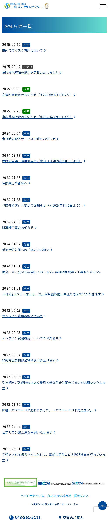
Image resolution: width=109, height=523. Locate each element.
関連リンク (81, 495)
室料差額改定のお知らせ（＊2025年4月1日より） (37, 117)
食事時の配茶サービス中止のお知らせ (28, 139)
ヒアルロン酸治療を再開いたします (27, 432)
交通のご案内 (71, 517)
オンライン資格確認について (22, 316)
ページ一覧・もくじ (32, 495)
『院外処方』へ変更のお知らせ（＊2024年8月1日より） (42, 205)
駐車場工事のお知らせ (18, 227)
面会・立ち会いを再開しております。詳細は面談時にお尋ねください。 (52, 272)
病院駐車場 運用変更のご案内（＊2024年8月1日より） (42, 161)
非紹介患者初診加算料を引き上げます (28, 360)
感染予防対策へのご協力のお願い (25, 249)
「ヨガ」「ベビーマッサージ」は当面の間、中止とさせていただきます (51, 294)
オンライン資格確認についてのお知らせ (30, 338)
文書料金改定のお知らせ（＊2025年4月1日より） (37, 94)
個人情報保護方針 (59, 495)
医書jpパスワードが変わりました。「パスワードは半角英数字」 (47, 410)
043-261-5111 (24, 517)
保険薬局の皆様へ (14, 183)
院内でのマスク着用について (22, 50)
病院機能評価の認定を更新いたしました (30, 72)
